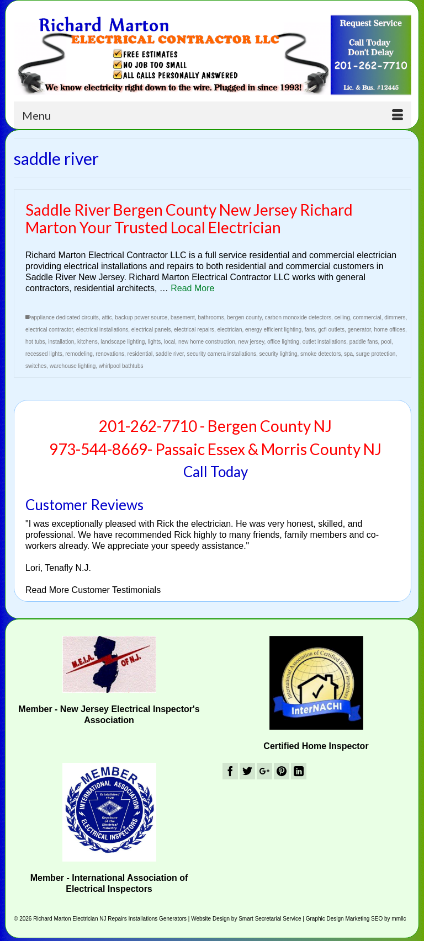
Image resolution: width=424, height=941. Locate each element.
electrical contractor (49, 330)
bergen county (244, 317)
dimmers (394, 317)
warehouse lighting (73, 366)
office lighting (283, 342)
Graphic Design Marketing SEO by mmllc (356, 919)
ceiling (342, 317)
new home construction (206, 342)
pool (386, 342)
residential (140, 354)
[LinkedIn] (298, 771)
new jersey (251, 342)
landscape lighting (122, 342)
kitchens (87, 342)
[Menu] (212, 115)
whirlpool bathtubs (121, 366)
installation (61, 342)
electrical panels (151, 330)
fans (310, 330)
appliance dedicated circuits (65, 317)
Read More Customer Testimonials (93, 590)
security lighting (278, 354)
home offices (389, 330)
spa (348, 354)
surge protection (376, 354)
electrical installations (102, 330)
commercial (367, 317)
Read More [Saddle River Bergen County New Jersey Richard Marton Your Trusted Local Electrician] (192, 288)
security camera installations (221, 354)
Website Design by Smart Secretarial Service (246, 919)
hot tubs (35, 342)
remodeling (78, 354)
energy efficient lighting (273, 330)
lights (154, 342)
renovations (110, 354)
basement (183, 317)
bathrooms (211, 317)
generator (359, 330)
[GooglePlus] (264, 771)
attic (107, 317)
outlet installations (325, 342)
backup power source (141, 317)
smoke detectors (320, 354)
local (170, 342)
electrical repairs (194, 330)
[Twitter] (247, 771)
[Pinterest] (281, 771)
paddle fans (363, 342)
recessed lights (43, 354)
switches (35, 366)
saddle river (170, 354)
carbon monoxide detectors (297, 317)
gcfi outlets (331, 330)
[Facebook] (230, 771)
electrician (229, 330)
